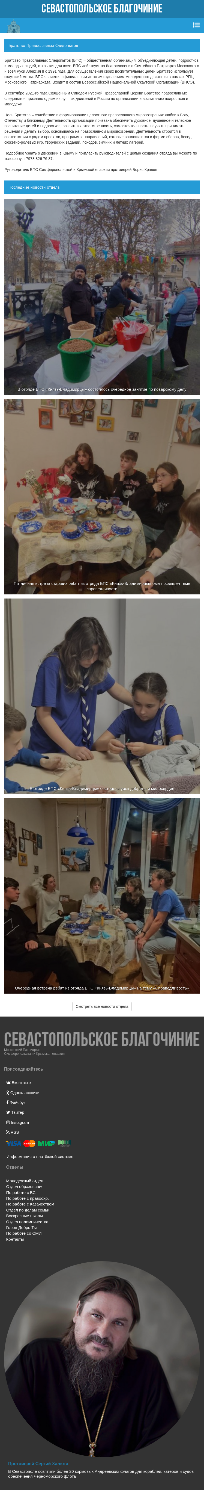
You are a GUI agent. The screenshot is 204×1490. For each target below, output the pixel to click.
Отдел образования (25, 1186)
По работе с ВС (21, 1192)
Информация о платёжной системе (38, 1156)
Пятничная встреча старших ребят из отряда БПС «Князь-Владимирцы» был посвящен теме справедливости (102, 586)
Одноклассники (23, 1092)
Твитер (15, 1112)
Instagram (17, 1122)
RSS (12, 1132)
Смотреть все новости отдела (102, 1006)
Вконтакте (18, 1082)
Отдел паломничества (27, 1221)
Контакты (15, 1239)
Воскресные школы (24, 1215)
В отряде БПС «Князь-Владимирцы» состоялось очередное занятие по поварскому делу (102, 389)
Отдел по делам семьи (28, 1210)
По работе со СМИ (24, 1233)
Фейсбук (16, 1102)
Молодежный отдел (24, 1180)
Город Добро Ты (21, 1227)
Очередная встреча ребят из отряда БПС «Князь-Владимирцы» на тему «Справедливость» (102, 988)
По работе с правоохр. (27, 1198)
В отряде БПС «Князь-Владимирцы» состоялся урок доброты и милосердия (102, 788)
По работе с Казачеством (30, 1204)
